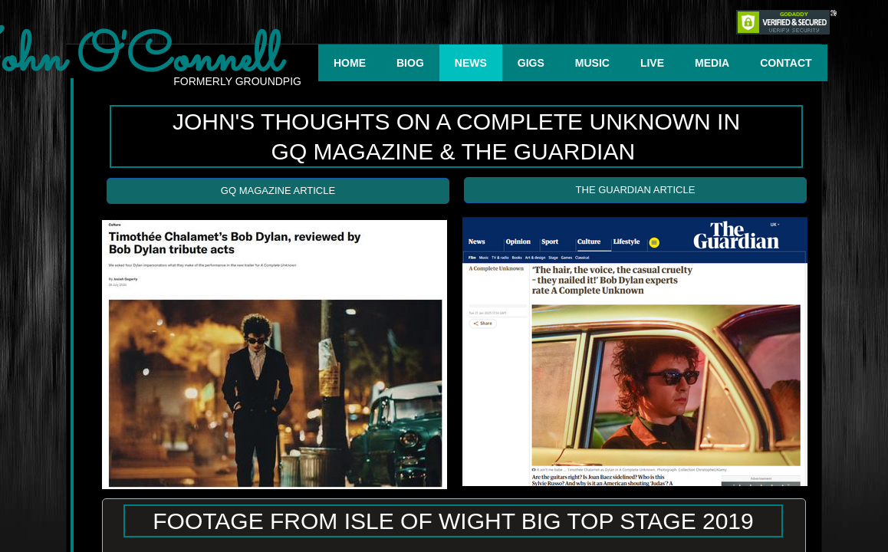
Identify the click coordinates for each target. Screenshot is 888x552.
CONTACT (785, 63)
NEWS (471, 63)
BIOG (410, 63)
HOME (350, 63)
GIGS (531, 63)
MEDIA (712, 63)
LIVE (652, 63)
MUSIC (592, 63)
